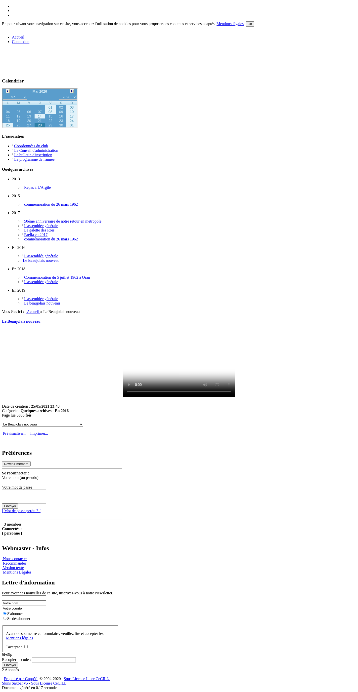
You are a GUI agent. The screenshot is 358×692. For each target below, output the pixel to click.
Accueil (33, 311)
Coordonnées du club (31, 146)
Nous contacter (14, 559)
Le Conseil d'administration (36, 150)
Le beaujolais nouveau (42, 303)
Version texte (13, 568)
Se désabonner (16, 618)
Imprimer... (38, 433)
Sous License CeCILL (48, 683)
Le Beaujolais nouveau (41, 260)
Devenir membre (16, 464)
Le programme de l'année (34, 159)
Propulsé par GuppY (21, 679)
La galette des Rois (39, 230)
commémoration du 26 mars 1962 (51, 204)
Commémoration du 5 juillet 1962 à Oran (57, 277)
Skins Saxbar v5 (15, 683)
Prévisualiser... (14, 433)
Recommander (14, 563)
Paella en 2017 (35, 234)
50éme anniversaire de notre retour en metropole (62, 221)
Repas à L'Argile (37, 187)
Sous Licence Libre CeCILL (87, 679)
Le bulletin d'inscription (33, 155)
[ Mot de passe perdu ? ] (22, 511)
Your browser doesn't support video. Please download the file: (179, 365)
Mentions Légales (16, 572)
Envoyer (10, 506)
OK (250, 24)
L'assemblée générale (41, 226)
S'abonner (13, 614)
